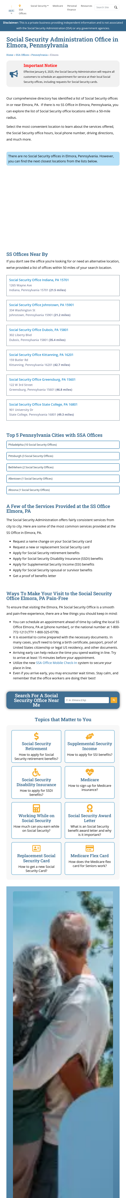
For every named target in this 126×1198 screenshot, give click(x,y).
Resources (86, 5)
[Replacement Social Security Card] (36, 848)
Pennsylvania (39, 54)
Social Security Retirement (36, 746)
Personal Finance (72, 7)
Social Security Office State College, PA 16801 (43, 404)
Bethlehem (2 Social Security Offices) (30, 467)
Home (9, 54)
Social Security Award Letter (89, 818)
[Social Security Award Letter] (90, 808)
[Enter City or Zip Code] (87, 700)
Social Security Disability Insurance (36, 782)
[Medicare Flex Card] (90, 848)
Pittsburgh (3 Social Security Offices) (30, 456)
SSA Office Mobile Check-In (56, 663)
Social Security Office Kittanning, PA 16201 (41, 354)
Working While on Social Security (36, 818)
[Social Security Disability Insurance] (36, 772)
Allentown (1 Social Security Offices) (30, 478)
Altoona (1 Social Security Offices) (29, 490)
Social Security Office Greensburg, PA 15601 (42, 379)
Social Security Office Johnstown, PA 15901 (41, 305)
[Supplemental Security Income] (90, 736)
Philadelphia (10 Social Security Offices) (32, 444)
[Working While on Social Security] (36, 808)
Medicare (58, 5)
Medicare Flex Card (90, 855)
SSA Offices (22, 10)
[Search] (114, 700)
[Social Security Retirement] (36, 736)
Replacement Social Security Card (36, 858)
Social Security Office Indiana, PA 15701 (39, 280)
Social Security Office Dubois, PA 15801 (38, 330)
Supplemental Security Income (89, 746)
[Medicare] (90, 772)
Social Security (39, 5)
